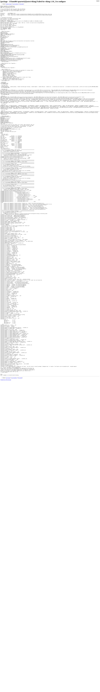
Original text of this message (5, 453)
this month (20, 451)
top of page (8, 451)
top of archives (14, 451)
